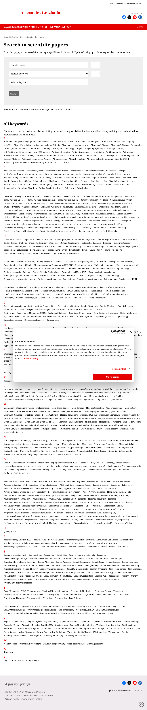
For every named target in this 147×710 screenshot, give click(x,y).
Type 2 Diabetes (76, 598)
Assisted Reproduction (129, 155)
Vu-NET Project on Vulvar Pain (120, 628)
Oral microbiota (62, 466)
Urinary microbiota (118, 606)
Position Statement (45, 502)
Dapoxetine (29, 239)
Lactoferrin (51, 389)
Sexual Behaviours (81, 562)
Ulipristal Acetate (28, 606)
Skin (111, 569)
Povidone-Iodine (82, 505)
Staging (134, 576)
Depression (91, 239)
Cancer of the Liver (71, 196)
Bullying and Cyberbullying (77, 188)
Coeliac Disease (87, 217)
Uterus (95, 613)
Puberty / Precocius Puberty (78, 523)
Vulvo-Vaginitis (34, 635)
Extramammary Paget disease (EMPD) (121, 279)
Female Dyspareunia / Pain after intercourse (103, 287)
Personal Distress (59, 492)
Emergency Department (14, 268)
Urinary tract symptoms (14, 610)
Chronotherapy (73, 213)
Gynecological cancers (34, 320)
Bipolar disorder (99, 177)
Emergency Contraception (128, 265)
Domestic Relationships (94, 246)
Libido (126, 392)
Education (101, 261)
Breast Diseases (104, 184)
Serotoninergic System (84, 558)
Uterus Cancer (106, 613)
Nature (54, 440)
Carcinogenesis (115, 196)
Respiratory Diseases (107, 543)
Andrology (69, 148)
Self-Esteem (55, 558)
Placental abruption (97, 499)
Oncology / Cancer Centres (117, 462)
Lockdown (103, 396)
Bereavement (89, 174)
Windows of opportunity (54, 643)
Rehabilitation (126, 539)
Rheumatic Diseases (76, 546)
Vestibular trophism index (108, 625)
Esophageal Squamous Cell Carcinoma (21, 275)
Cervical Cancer (11, 203)
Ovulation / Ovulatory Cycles (16, 473)
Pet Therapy (74, 492)
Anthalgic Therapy (115, 148)
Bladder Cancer (130, 177)
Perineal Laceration (82, 488)
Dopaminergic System (128, 246)
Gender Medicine (108, 306)
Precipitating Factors (13, 509)
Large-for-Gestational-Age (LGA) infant (96, 389)
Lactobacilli (39, 389)
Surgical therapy (100, 579)
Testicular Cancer (103, 591)
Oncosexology (10, 466)
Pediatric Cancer (83, 485)
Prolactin (65, 519)
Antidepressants (113, 152)
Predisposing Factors (45, 509)
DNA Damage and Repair (15, 246)
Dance (19, 239)
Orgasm (74, 466)
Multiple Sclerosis (49, 428)
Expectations (69, 279)
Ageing (130, 141)
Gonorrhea (20, 316)
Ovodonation (123, 469)
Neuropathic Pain (127, 444)
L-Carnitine (9, 389)
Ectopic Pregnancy (86, 261)
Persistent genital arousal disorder (19, 492)
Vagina (7, 621)
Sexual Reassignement (88, 565)
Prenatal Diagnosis (83, 516)
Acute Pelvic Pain (65, 141)
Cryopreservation (92, 231)
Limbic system (65, 396)
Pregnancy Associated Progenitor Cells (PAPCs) (104, 509)
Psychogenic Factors (104, 519)
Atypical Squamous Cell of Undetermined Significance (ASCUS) (32, 162)
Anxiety (31, 155)
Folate (67, 297)
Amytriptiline (11, 148)
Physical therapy (11, 499)
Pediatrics (115, 485)
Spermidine (114, 576)
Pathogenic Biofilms (12, 485)
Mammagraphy (92, 411)
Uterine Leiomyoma (61, 613)
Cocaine (74, 217)
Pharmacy (70, 495)
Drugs (84, 250)
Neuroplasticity (10, 447)
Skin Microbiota (135, 569)
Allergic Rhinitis (52, 145)
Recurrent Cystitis (56, 539)
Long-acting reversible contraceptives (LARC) (24, 399)
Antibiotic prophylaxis (82, 152)
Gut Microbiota (34, 316)
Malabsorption (42, 408)
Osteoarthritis (134, 466)
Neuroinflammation (71, 444)
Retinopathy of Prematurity (53, 546)
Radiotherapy (40, 539)
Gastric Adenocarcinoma (15, 306)
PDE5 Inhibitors (67, 485)
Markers (29, 415)
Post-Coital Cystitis (12, 505)
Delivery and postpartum (61, 239)
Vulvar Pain (42, 632)
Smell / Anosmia (124, 572)
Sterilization (41, 579)
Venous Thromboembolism (82, 625)
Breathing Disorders (27, 188)
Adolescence (119, 141)
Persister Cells (43, 492)
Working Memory (95, 643)
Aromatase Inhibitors (46, 155)
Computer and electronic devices (103, 220)
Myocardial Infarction (13, 432)
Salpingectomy (35, 555)
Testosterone (119, 591)
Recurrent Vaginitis (75, 539)
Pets (84, 492)
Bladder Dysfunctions (13, 181)
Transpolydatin (34, 598)
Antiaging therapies (61, 152)
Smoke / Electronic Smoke (30, 576)
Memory (19, 418)
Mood (55, 425)
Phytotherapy (55, 499)
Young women (32, 660)
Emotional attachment (55, 268)
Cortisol (57, 227)
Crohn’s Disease (58, 231)
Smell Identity (10, 576)
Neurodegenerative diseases (16, 444)
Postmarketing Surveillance (34, 505)
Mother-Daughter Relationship (17, 428)
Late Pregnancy (11, 392)
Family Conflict (22, 287)
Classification (88, 213)
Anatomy (46, 148)
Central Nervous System (121, 200)
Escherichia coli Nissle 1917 (74, 272)
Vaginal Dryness (35, 621)
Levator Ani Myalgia (59, 392)
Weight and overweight (30, 643)
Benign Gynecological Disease (39, 174)
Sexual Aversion (63, 562)
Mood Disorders (67, 425)
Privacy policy (12, 698)
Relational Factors (12, 543)
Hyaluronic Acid (11, 342)
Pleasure (112, 499)
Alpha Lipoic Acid (81, 145)
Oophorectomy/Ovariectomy (31, 466)
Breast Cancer (73, 184)
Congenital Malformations (15, 224)
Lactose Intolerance (68, 389)
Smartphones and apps (103, 572)
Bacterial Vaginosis (35, 170)
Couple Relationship (117, 227)
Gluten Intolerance (128, 313)
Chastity (41, 203)
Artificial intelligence (107, 155)
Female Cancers (74, 287)
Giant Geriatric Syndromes (106, 313)
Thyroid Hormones (92, 594)
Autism (65, 162)
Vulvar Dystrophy (27, 632)
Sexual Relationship (130, 565)
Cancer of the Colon (52, 196)
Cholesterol (104, 207)
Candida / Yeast (99, 196)
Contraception (74, 224)
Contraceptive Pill (112, 224)
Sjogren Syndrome (98, 569)
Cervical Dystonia (28, 203)
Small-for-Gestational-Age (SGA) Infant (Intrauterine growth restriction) (59, 572)
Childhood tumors (30, 207)
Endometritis (99, 268)
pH (129, 492)
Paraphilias (106, 481)
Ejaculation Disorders (13, 265)
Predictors (29, 509)
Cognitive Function (12, 220)
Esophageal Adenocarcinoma (102, 272)
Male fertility (130, 408)
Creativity (44, 231)
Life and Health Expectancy (33, 396)
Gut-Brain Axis (49, 316)
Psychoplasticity (122, 519)
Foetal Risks (57, 297)
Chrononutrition (56, 213)
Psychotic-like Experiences (52, 523)
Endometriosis (84, 268)
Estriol (80, 275)
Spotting (125, 576)
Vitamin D (46, 628)
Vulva (138, 628)
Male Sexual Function (49, 411)
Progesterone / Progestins (36, 519)
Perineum (97, 488)
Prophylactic (77, 519)
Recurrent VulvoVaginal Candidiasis (102, 539)
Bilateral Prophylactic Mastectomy (112, 174)
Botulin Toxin (24, 184)
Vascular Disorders (112, 621)
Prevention (117, 516)
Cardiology (129, 196)
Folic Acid (77, 297)
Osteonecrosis (35, 469)
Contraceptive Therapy (14, 227)
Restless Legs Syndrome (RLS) (17, 546)
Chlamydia (68, 207)
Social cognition (51, 576)
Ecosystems (71, 261)
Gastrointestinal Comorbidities (41, 306)
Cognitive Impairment (33, 220)
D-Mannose (9, 239)
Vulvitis (125, 632)
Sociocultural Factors (83, 576)
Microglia (63, 422)
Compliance (81, 220)
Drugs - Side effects (113, 250)
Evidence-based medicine (49, 279)
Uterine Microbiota (81, 613)
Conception (126, 220)
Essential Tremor (48, 275)
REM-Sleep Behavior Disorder (45, 543)
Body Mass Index (111, 181)
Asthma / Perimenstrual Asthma (36, 159)
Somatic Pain (100, 576)
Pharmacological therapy (52, 495)
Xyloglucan (8, 652)
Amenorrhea (137, 145)
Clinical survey (45, 217)
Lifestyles (52, 396)
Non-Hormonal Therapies (63, 451)
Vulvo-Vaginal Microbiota (15, 635)
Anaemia (23, 148)
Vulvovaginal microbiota (77, 635)
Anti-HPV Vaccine (42, 152)
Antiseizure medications (14, 155)
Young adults (18, 660)
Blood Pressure (82, 181)
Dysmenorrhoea (71, 253)
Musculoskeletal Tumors (91, 428)
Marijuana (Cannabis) (13, 415)
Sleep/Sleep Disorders (14, 572)
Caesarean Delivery (12, 196)
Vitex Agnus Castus (87, 628)
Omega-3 (84, 462)
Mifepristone (105, 422)
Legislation (42, 392)
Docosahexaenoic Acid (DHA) (41, 246)
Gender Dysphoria (89, 306)
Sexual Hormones (130, 562)
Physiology (25, 499)
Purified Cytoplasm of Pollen (119, 523)
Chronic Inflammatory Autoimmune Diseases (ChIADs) (49, 210)
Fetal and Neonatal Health (112, 294)
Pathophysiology (30, 485)
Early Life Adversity (26, 261)
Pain (22, 481)
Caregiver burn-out (89, 200)
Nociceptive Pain (125, 447)
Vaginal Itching (51, 621)
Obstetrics (31, 462)
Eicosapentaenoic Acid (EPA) (121, 261)
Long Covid (116, 396)
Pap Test (81, 481)
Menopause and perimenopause (51, 418)
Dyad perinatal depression (39, 253)
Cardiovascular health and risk (41, 200)
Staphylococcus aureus (14, 579)
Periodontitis (110, 488)
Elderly (28, 265)
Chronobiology (25, 213)
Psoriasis (89, 519)
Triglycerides (61, 598)
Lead (33, 392)
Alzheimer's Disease (100, 145)
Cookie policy (27, 698)
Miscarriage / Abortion (14, 425)
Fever (129, 294)
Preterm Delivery (102, 516)
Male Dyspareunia (114, 408)
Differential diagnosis (91, 243)
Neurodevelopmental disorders (46, 444)
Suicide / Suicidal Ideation (79, 579)
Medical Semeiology (69, 415)
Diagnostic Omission (38, 243)
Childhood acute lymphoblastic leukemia (111, 203)
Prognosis (54, 519)
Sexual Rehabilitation (109, 565)
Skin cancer (120, 569)
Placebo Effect (69, 499)
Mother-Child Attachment (116, 425)
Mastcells (39, 415)
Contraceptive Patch (93, 224)
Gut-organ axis (86, 316)
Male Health (9, 411)
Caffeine (27, 196)
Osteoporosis (49, 469)
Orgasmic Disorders (89, 466)
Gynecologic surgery (13, 320)
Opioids (49, 466)
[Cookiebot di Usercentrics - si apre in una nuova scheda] (113, 332)
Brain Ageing (46, 184)
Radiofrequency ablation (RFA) (17, 539)
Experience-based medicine (89, 279)
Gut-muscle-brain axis (68, 316)
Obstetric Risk (19, 462)
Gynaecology (122, 316)
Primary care (130, 516)
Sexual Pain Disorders (66, 565)
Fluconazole (44, 297)
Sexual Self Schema (12, 569)
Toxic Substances (121, 594)
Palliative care (45, 481)
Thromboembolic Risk (71, 594)
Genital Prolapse (42, 309)
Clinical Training (61, 217)
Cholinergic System (119, 207)
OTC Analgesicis (64, 469)
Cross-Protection (74, 231)
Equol (35, 272)
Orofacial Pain (106, 466)
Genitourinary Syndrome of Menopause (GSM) (25, 313)
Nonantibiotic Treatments (120, 451)
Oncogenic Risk (96, 462)
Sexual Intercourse (28, 565)
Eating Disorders (44, 261)
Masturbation (52, 415)
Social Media (66, 576)
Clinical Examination (105, 213)
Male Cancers (78, 408)
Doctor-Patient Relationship (69, 246)
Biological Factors (54, 177)
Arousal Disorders (75, 155)
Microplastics (91, 422)
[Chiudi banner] (131, 332)
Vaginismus (97, 621)
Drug (64, 250)
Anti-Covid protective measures (18, 152)
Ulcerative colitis (11, 606)
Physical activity (122, 495)
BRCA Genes (59, 184)
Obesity (7, 462)
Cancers (86, 196)
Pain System (31, 481)
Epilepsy (27, 272)
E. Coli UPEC (9, 261)
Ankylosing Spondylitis (95, 148)
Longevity (51, 399)
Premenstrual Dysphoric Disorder (19, 516)
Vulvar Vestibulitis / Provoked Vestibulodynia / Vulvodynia (93, 632)
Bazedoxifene (76, 170)
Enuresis (111, 268)
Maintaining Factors (25, 408)
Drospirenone (54, 250)
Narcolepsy (26, 440)
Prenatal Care (67, 516)
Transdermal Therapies (14, 598)
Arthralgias (91, 155)
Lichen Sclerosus (11, 396)
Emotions (71, 268)
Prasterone (97, 505)
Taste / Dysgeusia (11, 591)
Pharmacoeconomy (12, 495)
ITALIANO (139, 27)
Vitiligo (101, 628)
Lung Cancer (101, 399)
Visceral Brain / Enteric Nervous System (21, 628)
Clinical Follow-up (125, 213)
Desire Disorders (129, 239)
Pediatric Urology (101, 485)
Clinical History (29, 217)
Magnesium (9, 408)
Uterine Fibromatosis (40, 613)
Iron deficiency (10, 364)
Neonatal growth (67, 440)
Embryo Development (104, 265)
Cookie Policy (31, 358)
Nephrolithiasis (84, 440)
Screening (101, 555)
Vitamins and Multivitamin (65, 628)
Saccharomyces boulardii (15, 555)
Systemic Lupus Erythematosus (18, 583)
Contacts (67, 27)
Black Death (115, 177)
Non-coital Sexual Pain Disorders (34, 451)
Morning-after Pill (84, 425)
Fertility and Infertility (88, 294)
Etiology (115, 275)
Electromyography (83, 265)
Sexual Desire (98, 562)
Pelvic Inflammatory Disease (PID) (19, 488)
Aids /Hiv (8, 145)
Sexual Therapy (30, 569)
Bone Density (127, 181)
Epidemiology (123, 268)
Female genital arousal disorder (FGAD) (21, 290)
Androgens (58, 148)
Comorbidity (67, 220)
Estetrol (61, 275)
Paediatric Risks (11, 481)
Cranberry (33, 231)
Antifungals (128, 152)
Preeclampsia (63, 509)
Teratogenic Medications (82, 591)
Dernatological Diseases (108, 239)
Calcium (37, 196)
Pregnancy (76, 509)
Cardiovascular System (68, 200)
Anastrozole (34, 148)
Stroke (62, 579)
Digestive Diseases (122, 243)
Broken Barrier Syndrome (51, 188)
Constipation (34, 224)
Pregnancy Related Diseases (16, 512)
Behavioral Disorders (94, 170)
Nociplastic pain (11, 451)
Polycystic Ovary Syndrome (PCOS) (19, 502)
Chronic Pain (111, 210)
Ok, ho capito (112, 377)
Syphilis (113, 579)
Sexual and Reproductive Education (20, 562)
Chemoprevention (56, 203)
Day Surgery (42, 239)
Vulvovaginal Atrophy (53, 635)
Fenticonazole (58, 294)
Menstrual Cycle (97, 418)
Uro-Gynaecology (66, 610)
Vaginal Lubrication (69, 621)
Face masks (9, 287)
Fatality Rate (59, 287)
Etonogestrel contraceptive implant (19, 279)
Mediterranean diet (131, 415)
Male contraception (95, 408)
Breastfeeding (10, 188)
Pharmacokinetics (31, 495)
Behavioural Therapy (115, 170)
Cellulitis (104, 200)
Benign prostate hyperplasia (68, 174)
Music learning (111, 428)
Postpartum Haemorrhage (61, 505)
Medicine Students (88, 415)
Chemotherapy (73, 203)
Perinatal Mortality (44, 488)
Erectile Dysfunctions (49, 272)
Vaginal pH (85, 621)
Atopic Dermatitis (77, 159)
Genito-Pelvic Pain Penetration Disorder (85, 309)
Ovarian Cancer (95, 469)
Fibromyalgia (31, 297)
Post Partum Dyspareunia (91, 502)
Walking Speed (10, 643)
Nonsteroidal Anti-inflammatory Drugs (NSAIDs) (25, 454)
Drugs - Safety (96, 250)
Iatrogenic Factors (12, 354)
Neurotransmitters (43, 447)
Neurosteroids (26, 447)
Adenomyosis (93, 141)
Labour (28, 389)
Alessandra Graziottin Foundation (125, 3)
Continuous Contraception (54, 224)
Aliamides (38, 145)
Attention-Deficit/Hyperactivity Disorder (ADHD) (108, 159)
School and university (85, 555)
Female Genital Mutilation (53, 290)
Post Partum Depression (66, 502)
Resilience (91, 543)
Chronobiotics (40, 213)
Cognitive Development (106, 217)
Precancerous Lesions (113, 505)
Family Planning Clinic (41, 287)
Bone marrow (10, 184)
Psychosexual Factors (13, 523)
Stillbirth (53, 579)
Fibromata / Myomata (13, 297)
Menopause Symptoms (78, 418)
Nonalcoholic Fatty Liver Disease (91, 451)
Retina (36, 546)
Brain (35, 184)
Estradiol (71, 275)
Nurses (52, 454)
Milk (125, 422)
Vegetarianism (61, 625)
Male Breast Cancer (60, 408)
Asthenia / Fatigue (12, 159)
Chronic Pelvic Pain (127, 210)
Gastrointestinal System (68, 306)
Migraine (117, 422)
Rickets (112, 546)
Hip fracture (9, 335)
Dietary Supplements (69, 243)
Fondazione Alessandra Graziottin (127, 691)
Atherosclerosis (60, 159)
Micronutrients (76, 422)
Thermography (52, 594)
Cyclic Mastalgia (109, 231)
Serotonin (67, 558)
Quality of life (10, 531)
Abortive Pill (43, 141)
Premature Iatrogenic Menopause (69, 512)
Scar (71, 555)
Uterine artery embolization (16, 613)
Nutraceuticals (64, 454)
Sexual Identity (10, 565)
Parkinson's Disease (121, 481)
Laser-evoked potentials (127, 389)
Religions (26, 543)
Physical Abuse (106, 495)
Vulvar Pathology (57, 632)
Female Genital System (77, 290)
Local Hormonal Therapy (85, 396)
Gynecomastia (53, 320)
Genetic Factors (10, 309)
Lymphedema (116, 399)
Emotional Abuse (35, 268)
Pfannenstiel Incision (116, 492)
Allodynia (66, 145)
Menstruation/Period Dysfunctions (122, 418)
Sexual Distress (113, 562)
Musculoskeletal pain (69, 428)
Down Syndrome (37, 250)
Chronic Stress (10, 213)
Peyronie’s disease (97, 492)
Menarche (29, 418)
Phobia (94, 495)
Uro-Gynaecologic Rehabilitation (41, 610)
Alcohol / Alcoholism (23, 145)
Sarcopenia (49, 555)
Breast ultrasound (121, 184)
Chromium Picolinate (13, 210)
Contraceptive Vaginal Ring (39, 227)
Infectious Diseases (12, 357)
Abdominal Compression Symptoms (20, 141)
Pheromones (83, 495)
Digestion (107, 243)
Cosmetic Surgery (71, 227)
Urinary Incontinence (97, 606)
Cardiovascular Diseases (14, 200)
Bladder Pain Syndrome (36, 181)
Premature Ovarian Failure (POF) (101, 512)
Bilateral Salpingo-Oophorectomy (18, 177)
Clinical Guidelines (12, 217)
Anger (79, 148)
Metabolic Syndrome (13, 422)
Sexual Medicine (46, 565)
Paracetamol (92, 481)
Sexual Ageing (117, 558)
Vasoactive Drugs (131, 621)
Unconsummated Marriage (51, 606)
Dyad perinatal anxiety (14, 253)
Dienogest (53, 243)
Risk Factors (123, 546)
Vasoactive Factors (12, 625)
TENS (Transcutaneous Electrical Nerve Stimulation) (44, 591)
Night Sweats (60, 447)
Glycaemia (8, 316)
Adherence (107, 141)
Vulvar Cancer (10, 632)
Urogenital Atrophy (85, 610)
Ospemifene (120, 466)
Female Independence (115, 290)
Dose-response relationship (16, 250)
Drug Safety (74, 250)
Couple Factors (99, 227)
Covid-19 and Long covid (15, 231)
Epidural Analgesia (12, 272)
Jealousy (7, 372)
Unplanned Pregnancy (75, 606)
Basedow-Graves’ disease (57, 170)
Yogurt (7, 660)
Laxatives (24, 392)
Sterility (30, 579)
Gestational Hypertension (79, 313)
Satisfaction (62, 555)
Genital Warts (58, 309)
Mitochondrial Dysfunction (38, 425)
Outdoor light (79, 469)
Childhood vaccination (51, 207)
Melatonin (8, 418)
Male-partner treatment (72, 411)
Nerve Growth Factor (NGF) (105, 440)
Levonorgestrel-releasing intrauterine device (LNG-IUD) (95, 392)
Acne (53, 141)
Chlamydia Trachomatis (85, 207)
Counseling (86, 227)
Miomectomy (135, 422)
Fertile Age (71, 294)
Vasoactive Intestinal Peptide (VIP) (37, 625)
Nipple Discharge (75, 447)
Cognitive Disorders (128, 217)
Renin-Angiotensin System (73, 543)
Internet (7, 361)
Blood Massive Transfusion (61, 181)
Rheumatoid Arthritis (97, 546)
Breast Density (88, 184)
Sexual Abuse (102, 558)
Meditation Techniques (109, 415)
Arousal (61, 155)
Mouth (36, 428)
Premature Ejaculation (41, 512)
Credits (38, 698)
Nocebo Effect (110, 447)
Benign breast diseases (14, 174)
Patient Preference (48, 485)
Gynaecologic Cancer (105, 316)
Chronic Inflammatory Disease (89, 210)
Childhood (86, 203)
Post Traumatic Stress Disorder (119, 502)
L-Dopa (19, 389)
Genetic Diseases (125, 306)
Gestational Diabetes (57, 313)
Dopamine (111, 246)
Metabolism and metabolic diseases (40, 422)
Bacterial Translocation (14, 170)
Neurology (87, 444)
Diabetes (23, 243)
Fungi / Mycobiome (97, 297)
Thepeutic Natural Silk (33, 594)
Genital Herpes (26, 309)
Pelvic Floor (127, 485)
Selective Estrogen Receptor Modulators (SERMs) (26, 558)
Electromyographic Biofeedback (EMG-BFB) (53, 265)
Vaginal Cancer (18, 621)
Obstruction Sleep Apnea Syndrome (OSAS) (57, 462)
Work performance (76, 643)
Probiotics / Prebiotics (13, 519)
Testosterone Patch (12, 594)
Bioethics (40, 177)
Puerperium (99, 523)
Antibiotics (99, 152)
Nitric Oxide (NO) (93, 447)
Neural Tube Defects (129, 440)
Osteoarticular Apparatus (15, 469)
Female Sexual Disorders (15, 294)
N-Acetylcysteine (11, 440)
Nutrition (77, 454)
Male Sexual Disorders (27, 411)
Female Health (95, 290)
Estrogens (89, 275)
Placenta (82, 499)
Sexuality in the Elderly (77, 569)
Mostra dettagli (119, 369)
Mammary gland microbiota (113, 411)
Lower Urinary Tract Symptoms (79, 399)
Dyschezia (57, 253)
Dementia (79, 239)
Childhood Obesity (12, 207)
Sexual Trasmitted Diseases (52, 569)
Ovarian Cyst (110, 469)
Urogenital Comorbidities (107, 610)
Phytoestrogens (39, 499)
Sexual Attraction (46, 562)
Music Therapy (127, 428)
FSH (85, 297)
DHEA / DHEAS (10, 243)
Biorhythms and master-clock (77, 177)
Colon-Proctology (52, 220)
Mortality (99, 425)
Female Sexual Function (38, 294)
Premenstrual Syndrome (47, 516)
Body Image (96, 181)
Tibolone (107, 594)
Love (60, 399)
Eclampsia (59, 261)
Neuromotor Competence (105, 444)
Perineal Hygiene (63, 488)
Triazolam (47, 598)
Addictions (80, 141)
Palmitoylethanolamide (64, 481)
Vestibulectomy (129, 625)
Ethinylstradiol (103, 275)
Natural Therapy (41, 440)
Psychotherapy (31, 523)
